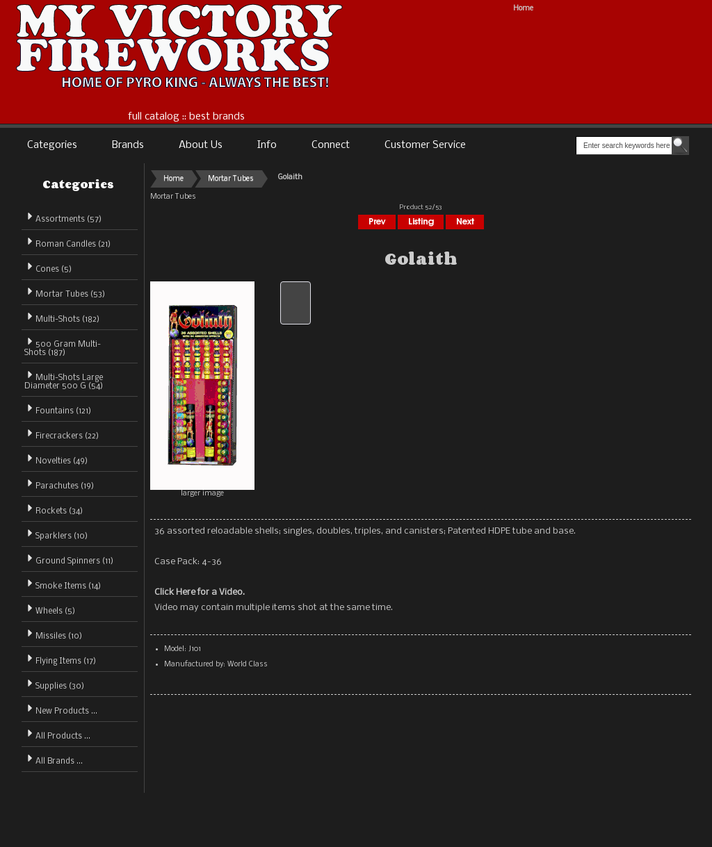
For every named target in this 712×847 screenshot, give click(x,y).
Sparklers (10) (56, 534)
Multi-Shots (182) (61, 317)
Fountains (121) (57, 409)
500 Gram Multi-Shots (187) (62, 346)
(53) (64, 294)
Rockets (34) (53, 509)
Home (523, 9)
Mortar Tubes (231, 179)
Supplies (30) (54, 684)
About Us (200, 145)
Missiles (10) (53, 634)
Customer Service (425, 145)
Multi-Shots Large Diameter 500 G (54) (63, 379)
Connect (331, 145)
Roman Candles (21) (67, 242)
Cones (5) (48, 267)
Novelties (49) (56, 459)
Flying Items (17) (60, 659)
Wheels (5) (49, 609)
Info (267, 145)
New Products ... (60, 709)
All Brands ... (53, 759)
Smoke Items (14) (62, 584)
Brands (128, 145)
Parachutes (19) (59, 484)
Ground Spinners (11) (68, 559)
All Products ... (57, 734)
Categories (52, 145)
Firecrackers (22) (61, 434)
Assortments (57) (63, 217)
